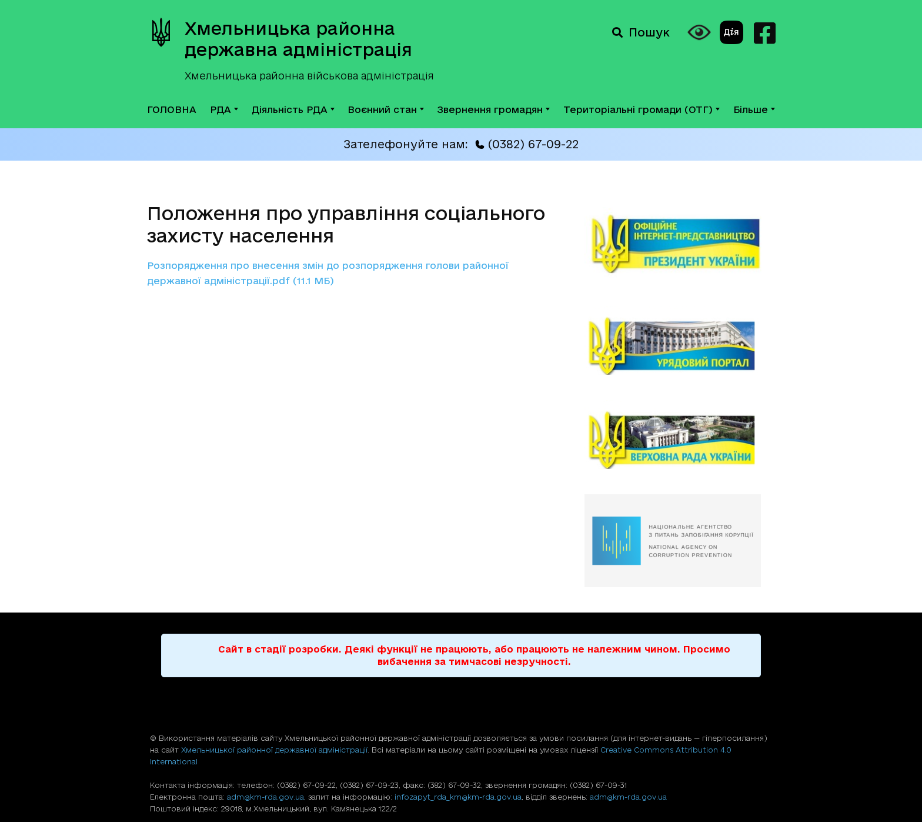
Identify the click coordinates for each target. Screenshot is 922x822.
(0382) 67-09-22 (527, 144)
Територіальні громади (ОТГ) (641, 109)
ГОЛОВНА (171, 109)
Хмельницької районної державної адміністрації (274, 750)
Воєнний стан (386, 109)
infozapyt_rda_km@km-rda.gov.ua (458, 797)
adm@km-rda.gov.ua (265, 797)
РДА (224, 109)
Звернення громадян (493, 109)
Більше (754, 109)
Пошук (641, 32)
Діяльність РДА (293, 109)
